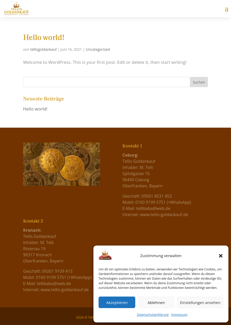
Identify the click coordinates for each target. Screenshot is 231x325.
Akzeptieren (117, 302)
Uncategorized (98, 49)
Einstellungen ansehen (200, 302)
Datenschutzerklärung (153, 314)
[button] (220, 255)
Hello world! (43, 38)
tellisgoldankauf (43, 49)
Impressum (179, 314)
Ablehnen (156, 302)
